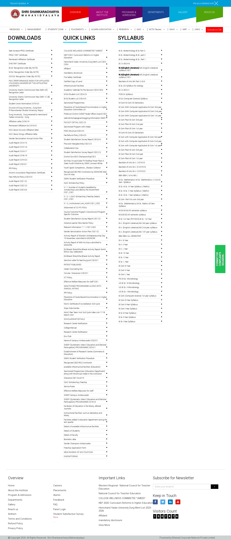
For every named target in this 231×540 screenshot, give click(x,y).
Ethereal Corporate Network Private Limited (193, 537)
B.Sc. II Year (123, 257)
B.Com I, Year (124, 274)
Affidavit (67, 69)
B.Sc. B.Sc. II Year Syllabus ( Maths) (134, 191)
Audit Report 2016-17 (18, 151)
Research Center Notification (75, 323)
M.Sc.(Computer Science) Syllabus (133, 99)
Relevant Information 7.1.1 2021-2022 (80, 227)
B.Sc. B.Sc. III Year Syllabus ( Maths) (134, 186)
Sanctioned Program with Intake (77, 127)
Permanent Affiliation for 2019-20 (23, 126)
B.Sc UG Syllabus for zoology (131, 86)
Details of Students (72, 431)
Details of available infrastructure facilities (81, 426)
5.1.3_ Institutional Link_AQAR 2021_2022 (82, 203)
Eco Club (67, 336)
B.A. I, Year (123, 249)
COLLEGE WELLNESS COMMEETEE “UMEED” (83, 51)
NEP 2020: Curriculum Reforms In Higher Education (126, 502)
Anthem (12, 514)
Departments (15, 499)
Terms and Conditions (20, 518)
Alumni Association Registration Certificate (27, 173)
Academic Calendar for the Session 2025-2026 (83, 90)
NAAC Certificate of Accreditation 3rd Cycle (82, 304)
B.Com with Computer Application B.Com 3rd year (140, 137)
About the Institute (18, 490)
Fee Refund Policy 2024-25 (75, 135)
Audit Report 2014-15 (18, 143)
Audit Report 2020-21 (18, 164)
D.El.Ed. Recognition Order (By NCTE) (24, 76)
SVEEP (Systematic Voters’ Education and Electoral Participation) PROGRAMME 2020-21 (85, 346)
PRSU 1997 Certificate (18, 55)
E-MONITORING (71, 456)
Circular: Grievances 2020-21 (76, 273)
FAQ (55, 504)
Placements (59, 490)
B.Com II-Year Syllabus (128, 304)
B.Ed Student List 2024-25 (75, 99)
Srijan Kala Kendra (71, 308)
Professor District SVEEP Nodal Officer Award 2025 (85, 114)
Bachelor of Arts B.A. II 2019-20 (132, 171)
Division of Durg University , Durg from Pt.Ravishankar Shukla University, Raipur (26, 109)
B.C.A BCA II (124, 90)
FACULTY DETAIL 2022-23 (75, 122)
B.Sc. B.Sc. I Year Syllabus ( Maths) (134, 195)
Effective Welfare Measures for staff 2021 (81, 282)
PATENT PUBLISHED (72, 265)
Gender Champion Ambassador (77, 443)
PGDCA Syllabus (126, 94)
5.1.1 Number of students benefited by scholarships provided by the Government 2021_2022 (81, 190)
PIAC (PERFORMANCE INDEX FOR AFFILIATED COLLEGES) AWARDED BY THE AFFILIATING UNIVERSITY (29, 83)
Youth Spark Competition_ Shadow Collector (82, 168)
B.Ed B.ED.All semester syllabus (132, 215)
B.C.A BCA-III (124, 64)
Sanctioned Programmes (74, 103)
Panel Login (59, 509)
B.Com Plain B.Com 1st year (131, 128)
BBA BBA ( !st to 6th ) (128, 175)
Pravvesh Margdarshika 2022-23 (78, 144)
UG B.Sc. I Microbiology (129, 292)
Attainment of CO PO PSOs (75, 208)
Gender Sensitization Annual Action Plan (26, 138)
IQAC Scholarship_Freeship (75, 382)
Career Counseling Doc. (73, 269)
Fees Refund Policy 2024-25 (20, 177)
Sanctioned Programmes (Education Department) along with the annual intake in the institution (84, 372)
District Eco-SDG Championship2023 (80, 157)
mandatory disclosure (73, 73)
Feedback (58, 499)
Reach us (13, 509)
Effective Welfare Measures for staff (79, 391)
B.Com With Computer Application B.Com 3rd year (140, 107)
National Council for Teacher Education (120, 493)
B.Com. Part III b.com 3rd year (131, 199)
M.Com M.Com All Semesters (131, 103)
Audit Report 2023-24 (18, 190)
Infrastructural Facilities (74, 86)
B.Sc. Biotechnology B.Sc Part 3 (132, 51)
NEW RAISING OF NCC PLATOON (78, 452)
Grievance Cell (214, 29)
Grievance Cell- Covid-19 (74, 378)
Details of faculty (71, 435)
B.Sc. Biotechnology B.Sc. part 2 (132, 55)
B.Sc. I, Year (123, 262)
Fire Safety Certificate (72, 77)
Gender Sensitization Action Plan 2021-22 (81, 231)
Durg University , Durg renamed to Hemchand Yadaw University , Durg (28, 115)
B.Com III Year (124, 266)
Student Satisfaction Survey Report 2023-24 (82, 139)
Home (11, 485)
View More (104, 525)
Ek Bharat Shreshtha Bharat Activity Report (82, 256)
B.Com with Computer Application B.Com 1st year (140, 145)
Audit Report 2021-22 (18, 181)
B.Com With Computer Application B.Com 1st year (140, 116)
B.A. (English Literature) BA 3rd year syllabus (138, 223)
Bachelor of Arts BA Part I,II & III (132, 81)
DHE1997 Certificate (17, 64)
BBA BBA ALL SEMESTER (130, 236)
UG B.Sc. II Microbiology (129, 287)
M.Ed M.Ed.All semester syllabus (133, 210)
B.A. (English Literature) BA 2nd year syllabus (138, 227)
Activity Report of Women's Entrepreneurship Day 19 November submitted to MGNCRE (84, 237)
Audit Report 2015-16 (18, 147)
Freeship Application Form (75, 448)
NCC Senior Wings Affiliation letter (23, 134)
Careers (57, 485)
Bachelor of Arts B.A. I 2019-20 (132, 163)
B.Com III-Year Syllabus (128, 300)
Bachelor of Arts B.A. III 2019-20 (132, 167)
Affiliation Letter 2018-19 (19, 121)
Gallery (11, 504)
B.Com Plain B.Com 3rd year (131, 120)
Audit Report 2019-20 (18, 160)
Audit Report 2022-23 (18, 185)
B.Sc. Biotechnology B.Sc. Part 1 (132, 59)
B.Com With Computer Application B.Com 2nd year (140, 111)
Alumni (56, 495)
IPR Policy (13, 168)
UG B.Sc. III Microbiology (129, 283)
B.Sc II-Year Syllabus (127, 317)
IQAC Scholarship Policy (74, 183)
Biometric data (70, 439)
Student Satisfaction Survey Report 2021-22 (82, 219)
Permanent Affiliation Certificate (22, 59)
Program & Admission (19, 495)
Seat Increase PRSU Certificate (21, 51)
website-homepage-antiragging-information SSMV (85, 118)
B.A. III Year (123, 240)
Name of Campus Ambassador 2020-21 (81, 340)
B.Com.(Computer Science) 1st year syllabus (137, 296)
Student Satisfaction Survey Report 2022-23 (82, 152)
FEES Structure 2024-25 (74, 131)
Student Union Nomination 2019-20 (24, 104)
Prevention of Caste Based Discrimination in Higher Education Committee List (85, 108)
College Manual (70, 328)
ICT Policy (68, 277)
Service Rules (69, 386)
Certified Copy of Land (73, 81)
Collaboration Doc (71, 148)
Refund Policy (15, 523)
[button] (17, 29)
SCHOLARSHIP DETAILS (74, 319)
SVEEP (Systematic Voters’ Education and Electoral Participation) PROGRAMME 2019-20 (85, 400)
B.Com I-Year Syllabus (128, 309)
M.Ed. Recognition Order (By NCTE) (24, 72)
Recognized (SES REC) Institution (78, 363)
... (54, 521)
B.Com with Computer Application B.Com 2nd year (140, 141)
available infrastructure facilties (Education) (82, 367)
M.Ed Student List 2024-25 (75, 94)
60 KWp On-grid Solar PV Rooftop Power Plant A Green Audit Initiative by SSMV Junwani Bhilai (84, 162)
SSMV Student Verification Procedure (79, 179)
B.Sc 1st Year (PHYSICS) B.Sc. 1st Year (135, 219)
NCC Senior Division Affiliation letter (24, 130)
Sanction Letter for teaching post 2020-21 (81, 260)
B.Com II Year (124, 270)
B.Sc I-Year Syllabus (127, 321)
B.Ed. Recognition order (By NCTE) (23, 68)
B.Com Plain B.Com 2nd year (131, 124)
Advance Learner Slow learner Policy (78, 223)
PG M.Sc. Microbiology (128, 279)
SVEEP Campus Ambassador (76, 395)
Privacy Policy (15, 528)
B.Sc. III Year (124, 253)
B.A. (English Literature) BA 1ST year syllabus (138, 232)
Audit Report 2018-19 (18, 155)
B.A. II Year (123, 244)
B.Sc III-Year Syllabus (127, 313)
